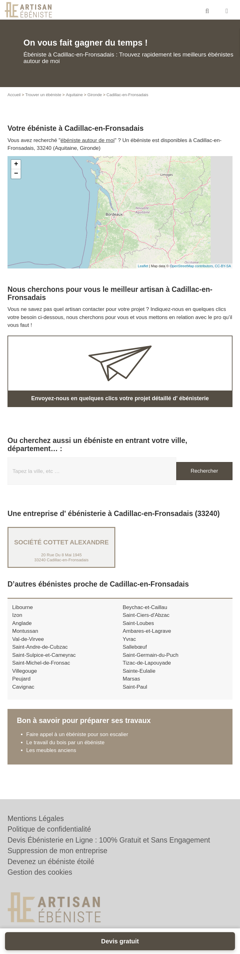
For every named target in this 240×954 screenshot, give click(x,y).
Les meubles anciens (51, 750)
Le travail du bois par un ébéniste (65, 742)
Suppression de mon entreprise (58, 851)
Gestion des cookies (40, 872)
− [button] (16, 174)
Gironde (95, 94)
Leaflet (143, 266)
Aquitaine (74, 94)
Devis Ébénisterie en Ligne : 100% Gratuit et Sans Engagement (109, 840)
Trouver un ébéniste (43, 94)
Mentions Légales (36, 818)
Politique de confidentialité (49, 829)
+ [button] (16, 164)
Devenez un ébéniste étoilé (51, 862)
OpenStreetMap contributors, (192, 266)
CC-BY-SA (223, 266)
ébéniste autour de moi (88, 140)
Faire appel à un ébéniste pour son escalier (77, 734)
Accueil (14, 94)
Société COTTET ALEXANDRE (61, 542)
